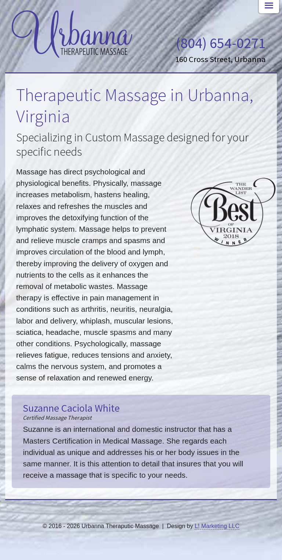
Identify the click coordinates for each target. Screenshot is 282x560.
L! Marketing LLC (217, 526)
